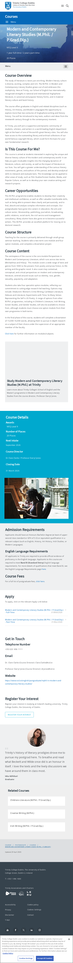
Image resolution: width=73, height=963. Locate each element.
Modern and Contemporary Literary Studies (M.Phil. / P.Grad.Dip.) (28, 847)
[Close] (69, 939)
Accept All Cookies (44, 958)
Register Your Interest (19, 714)
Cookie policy (33, 904)
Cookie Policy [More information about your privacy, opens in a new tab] (8, 953)
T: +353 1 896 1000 (13, 879)
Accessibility (10, 904)
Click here (9, 333)
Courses (11, 16)
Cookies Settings (34, 910)
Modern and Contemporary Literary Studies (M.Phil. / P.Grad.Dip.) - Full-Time (34, 611)
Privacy (8, 910)
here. (44, 569)
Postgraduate (20, 845)
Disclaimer (9, 915)
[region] (36, 949)
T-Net (7, 920)
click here (40, 581)
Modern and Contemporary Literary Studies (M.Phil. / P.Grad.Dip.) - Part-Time (34, 620)
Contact (30, 915)
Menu (11, 22)
